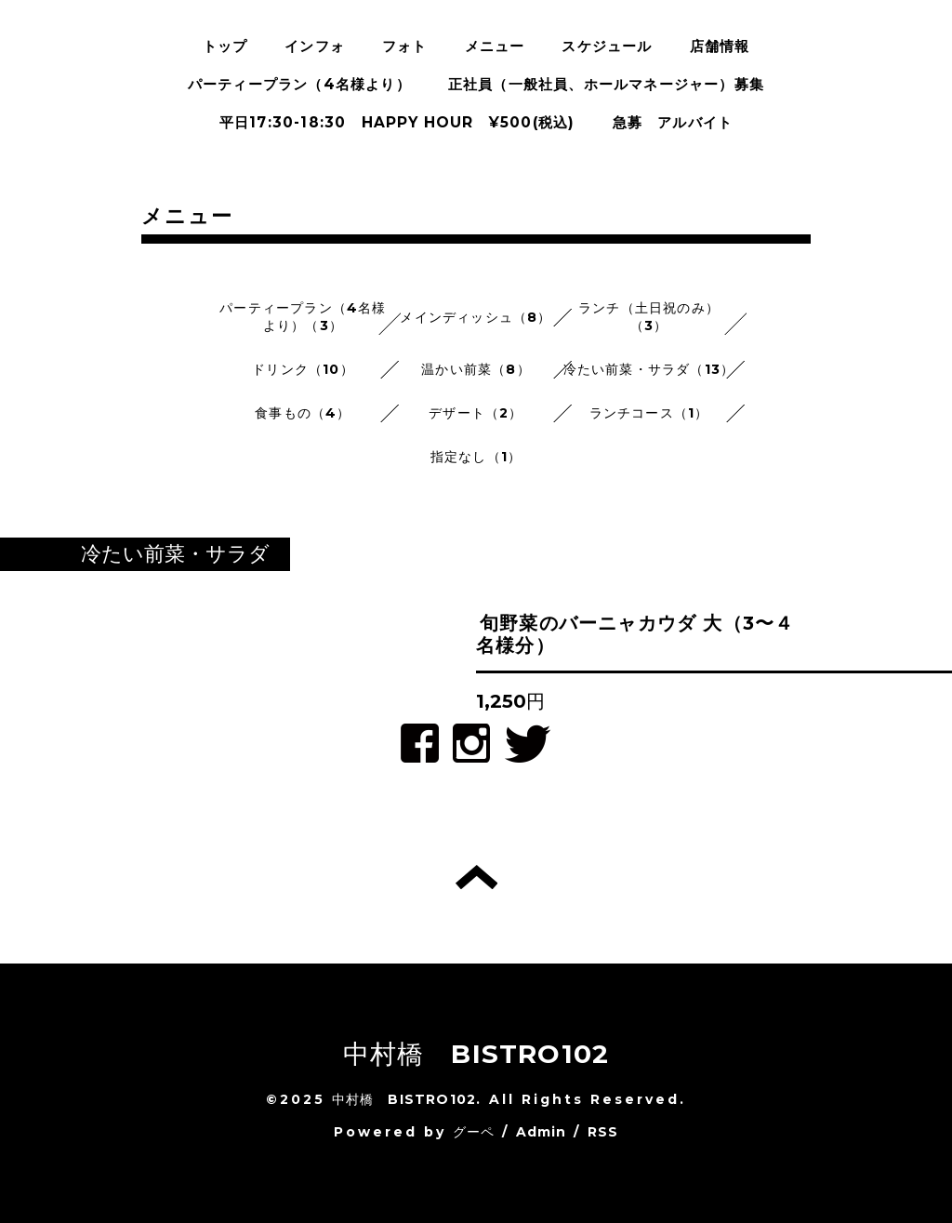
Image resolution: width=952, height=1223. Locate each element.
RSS (603, 1131)
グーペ (474, 1131)
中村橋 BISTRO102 (476, 1054)
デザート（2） (475, 413)
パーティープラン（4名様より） (299, 84)
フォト (405, 46)
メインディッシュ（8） (475, 317)
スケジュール (607, 46)
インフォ (314, 46)
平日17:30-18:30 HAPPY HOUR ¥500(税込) (397, 122)
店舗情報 (720, 46)
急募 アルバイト (673, 122)
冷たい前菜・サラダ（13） (649, 369)
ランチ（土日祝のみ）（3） (649, 316)
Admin (541, 1131)
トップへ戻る (476, 877)
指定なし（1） (476, 456)
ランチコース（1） (649, 413)
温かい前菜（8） (476, 369)
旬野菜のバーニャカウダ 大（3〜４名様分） (635, 634)
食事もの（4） (302, 413)
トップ (225, 46)
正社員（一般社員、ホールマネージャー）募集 (606, 84)
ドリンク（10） (303, 369)
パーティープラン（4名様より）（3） (302, 316)
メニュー (495, 46)
